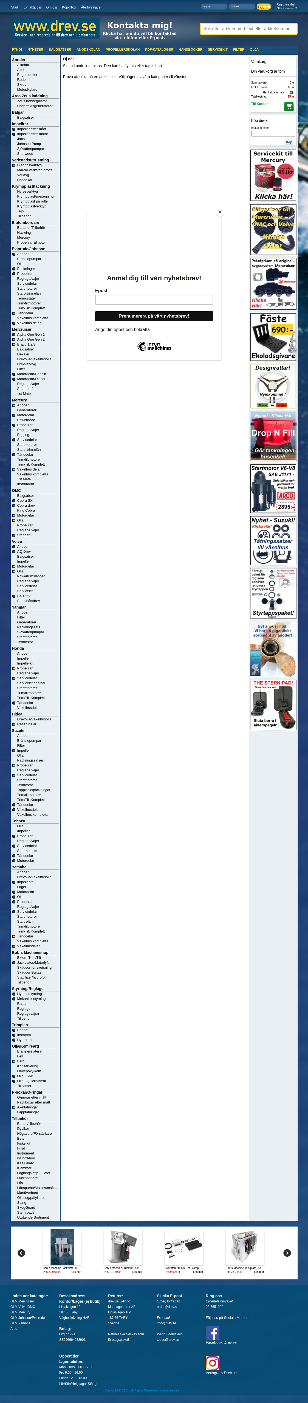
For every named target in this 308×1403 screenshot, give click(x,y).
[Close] (220, 212)
